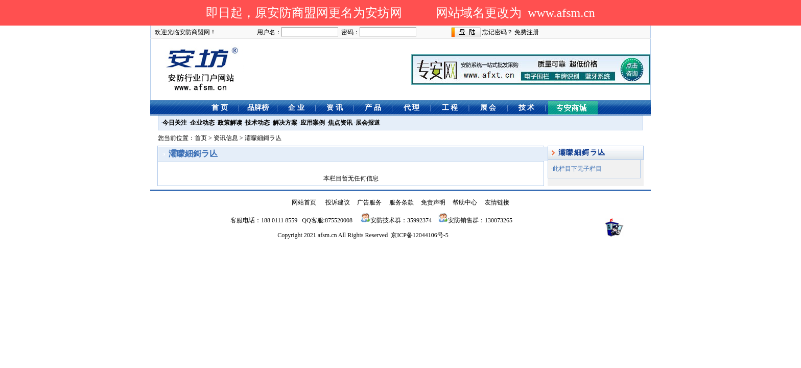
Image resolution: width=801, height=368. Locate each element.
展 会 (488, 107)
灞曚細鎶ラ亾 (263, 138)
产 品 (373, 107)
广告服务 (369, 202)
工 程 (450, 107)
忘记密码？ (497, 32)
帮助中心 (465, 202)
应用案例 (312, 122)
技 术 (527, 107)
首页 (201, 138)
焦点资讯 (340, 122)
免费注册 (526, 32)
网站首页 (304, 202)
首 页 (219, 107)
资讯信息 (226, 138)
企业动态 (202, 122)
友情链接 (497, 202)
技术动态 (257, 122)
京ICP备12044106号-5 (420, 235)
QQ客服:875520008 (327, 220)
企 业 (296, 107)
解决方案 (285, 122)
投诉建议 (337, 202)
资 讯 (334, 107)
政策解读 (230, 122)
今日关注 (174, 122)
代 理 (412, 107)
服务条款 (401, 202)
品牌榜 (258, 107)
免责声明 (433, 202)
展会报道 (368, 122)
